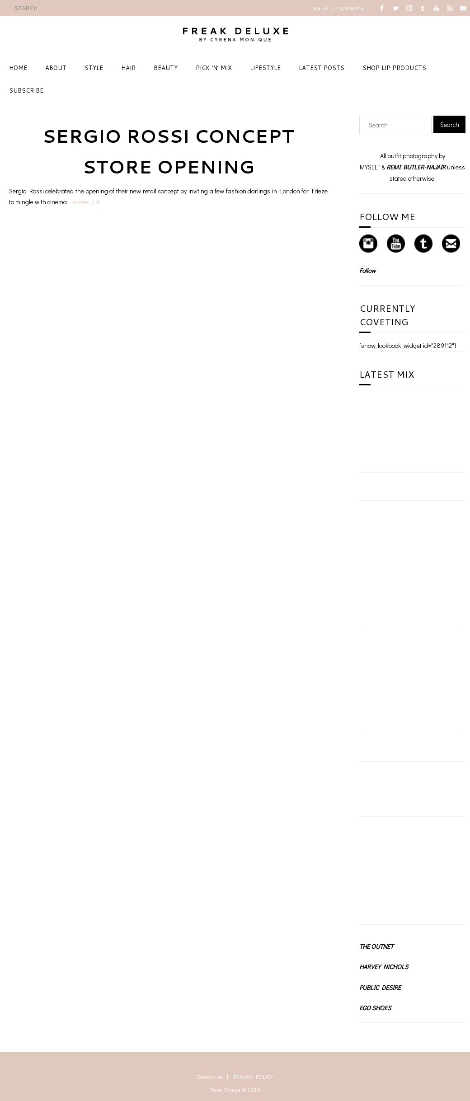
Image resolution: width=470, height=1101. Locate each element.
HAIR (128, 68)
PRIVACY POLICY (253, 1077)
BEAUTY (166, 68)
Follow (367, 270)
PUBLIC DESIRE (380, 987)
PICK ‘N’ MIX (214, 68)
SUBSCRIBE (26, 90)
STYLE (94, 68)
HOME (18, 68)
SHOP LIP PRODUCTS (394, 68)
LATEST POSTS (321, 68)
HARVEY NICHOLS (383, 966)
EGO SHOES (375, 1007)
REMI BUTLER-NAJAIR (416, 167)
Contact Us (210, 1077)
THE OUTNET (376, 946)
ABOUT (55, 68)
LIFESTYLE (265, 68)
